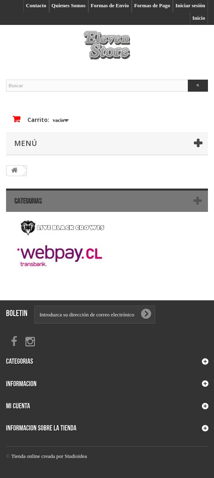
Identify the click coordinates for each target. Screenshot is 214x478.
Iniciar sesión (190, 5)
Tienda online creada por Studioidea (49, 456)
